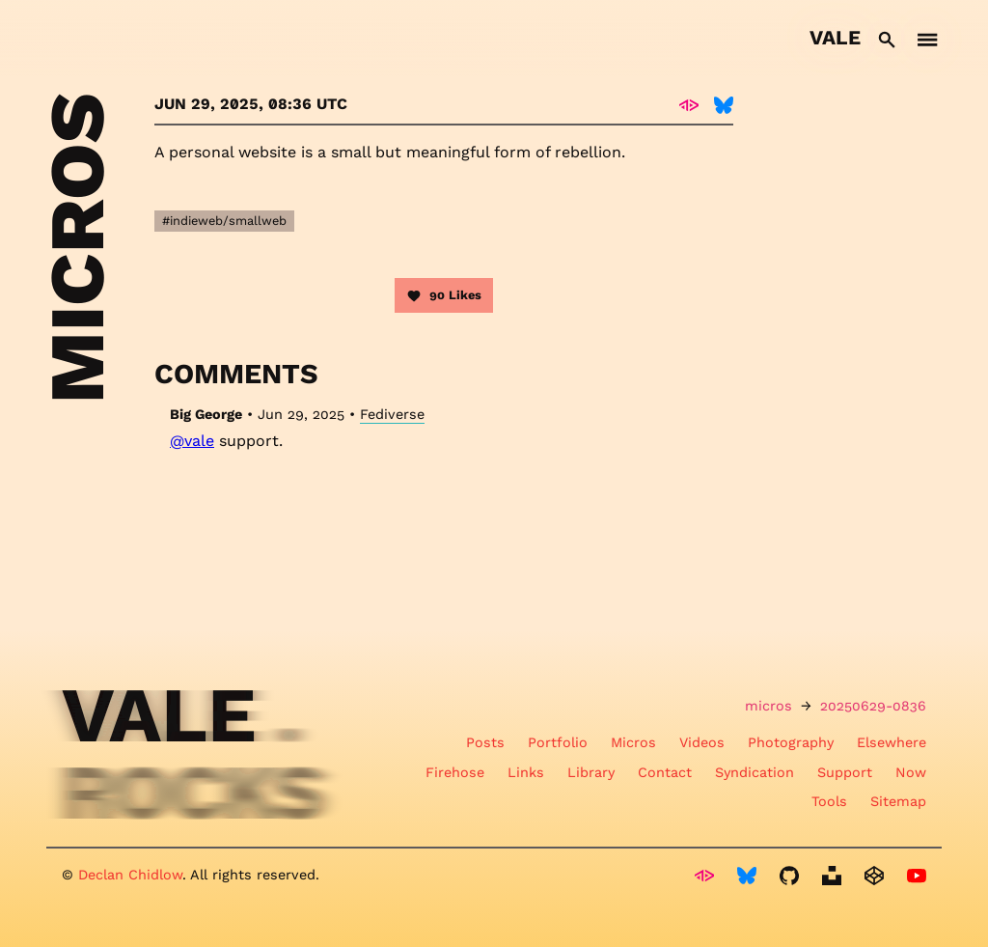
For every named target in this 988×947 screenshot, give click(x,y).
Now (910, 772)
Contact (665, 772)
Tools (829, 801)
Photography (791, 742)
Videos (702, 742)
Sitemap (898, 801)
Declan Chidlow (130, 874)
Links (526, 772)
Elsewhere (891, 742)
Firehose (454, 772)
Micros (633, 742)
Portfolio (558, 742)
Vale (835, 37)
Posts (485, 742)
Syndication (754, 772)
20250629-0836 (873, 705)
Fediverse (392, 414)
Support (844, 772)
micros (768, 705)
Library (591, 772)
